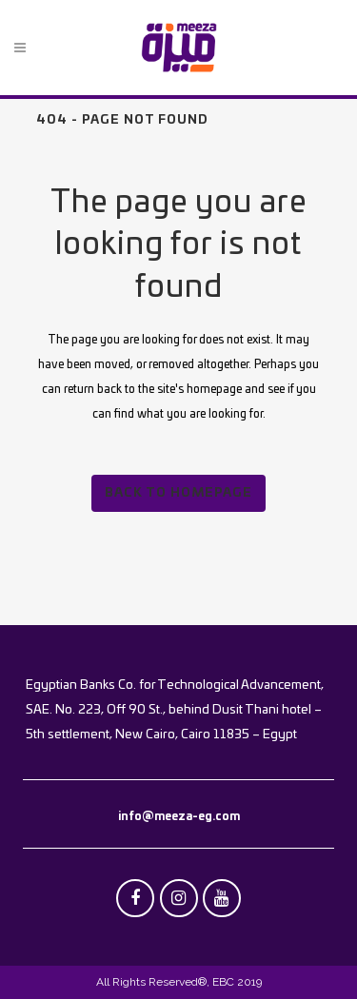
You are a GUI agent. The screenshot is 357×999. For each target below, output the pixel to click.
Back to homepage (178, 493)
